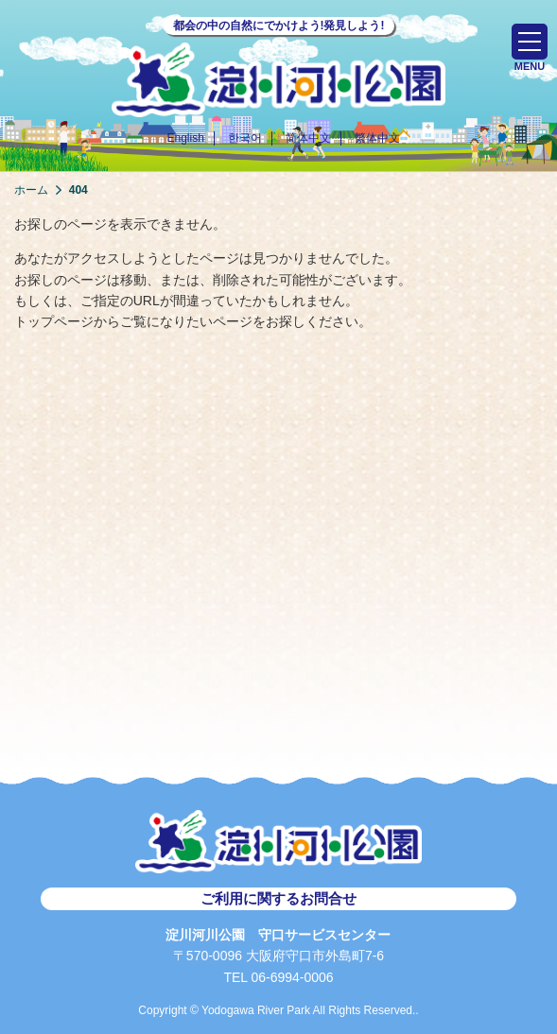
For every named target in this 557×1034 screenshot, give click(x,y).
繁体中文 (377, 138)
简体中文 (308, 138)
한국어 (245, 138)
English (184, 138)
